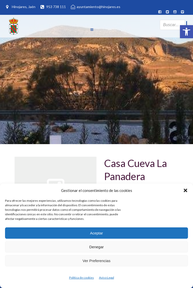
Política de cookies (81, 277)
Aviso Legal (106, 277)
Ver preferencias (97, 261)
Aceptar (96, 233)
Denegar (96, 247)
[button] (186, 31)
